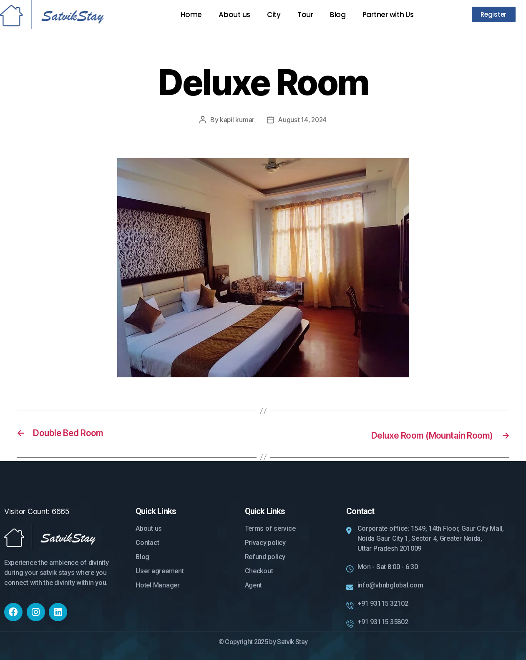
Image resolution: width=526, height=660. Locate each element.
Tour (305, 15)
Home (191, 15)
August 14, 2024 (302, 119)
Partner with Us (388, 15)
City (274, 15)
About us (234, 15)
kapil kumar (236, 119)
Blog (338, 15)
